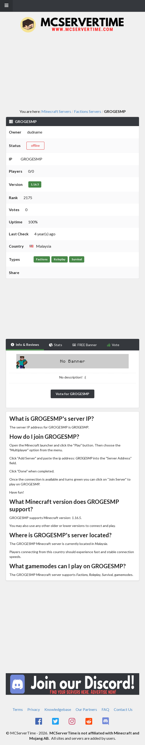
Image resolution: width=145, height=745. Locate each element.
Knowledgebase (57, 709)
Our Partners (86, 709)
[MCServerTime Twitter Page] (56, 721)
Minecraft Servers (56, 111)
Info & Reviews (25, 344)
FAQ (105, 709)
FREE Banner (84, 345)
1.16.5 (35, 184)
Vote (113, 345)
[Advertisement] (75, 71)
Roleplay (59, 259)
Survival (77, 259)
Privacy (33, 709)
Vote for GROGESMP (72, 394)
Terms (17, 709)
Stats (55, 345)
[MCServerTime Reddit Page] (89, 721)
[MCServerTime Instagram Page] (73, 721)
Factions (42, 259)
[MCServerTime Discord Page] (106, 721)
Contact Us (123, 709)
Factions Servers (87, 111)
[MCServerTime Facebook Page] (39, 721)
